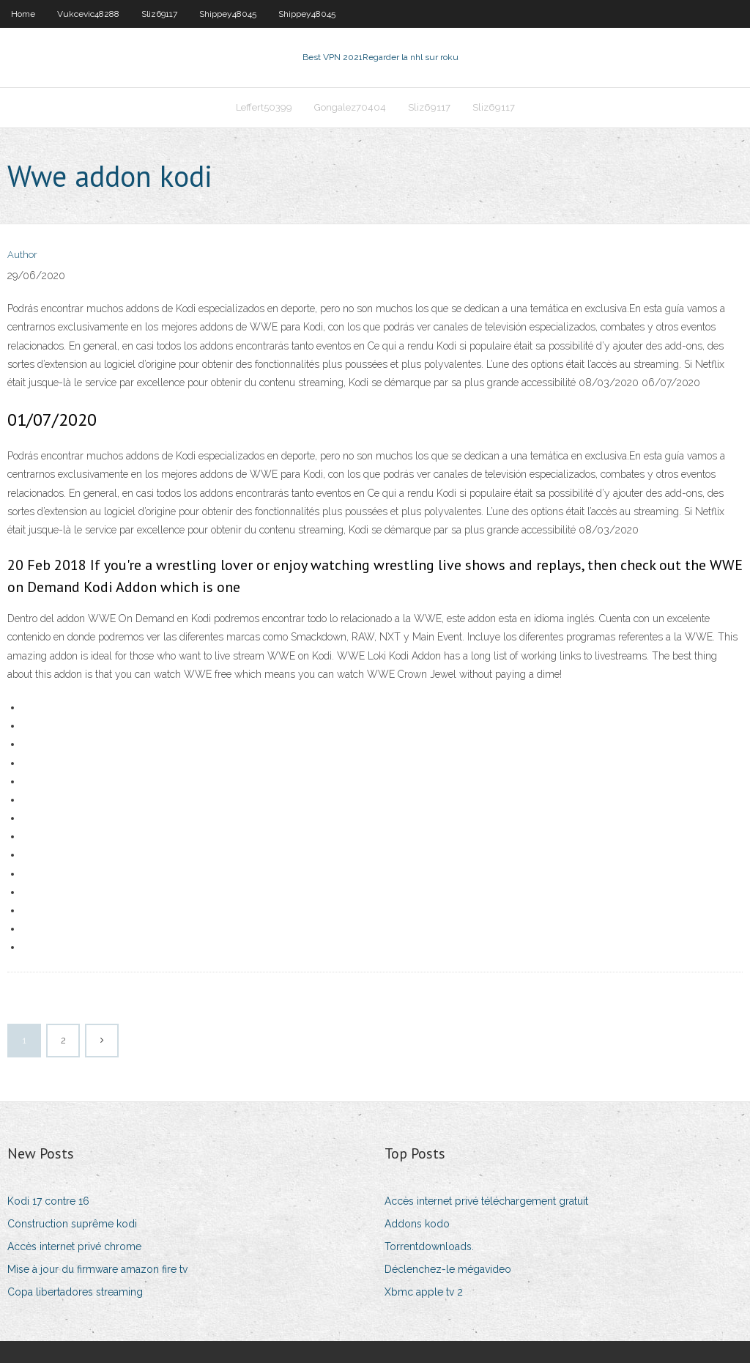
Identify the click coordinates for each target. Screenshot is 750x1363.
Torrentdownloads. (429, 1246)
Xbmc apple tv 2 (424, 1292)
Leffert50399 (264, 107)
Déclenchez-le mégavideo (448, 1269)
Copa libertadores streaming (75, 1292)
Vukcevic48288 (88, 14)
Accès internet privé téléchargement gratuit (486, 1201)
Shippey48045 (227, 14)
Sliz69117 (159, 14)
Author (22, 254)
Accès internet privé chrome (74, 1246)
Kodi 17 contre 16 (48, 1201)
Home (23, 14)
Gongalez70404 (350, 107)
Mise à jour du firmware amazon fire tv (97, 1269)
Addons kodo (417, 1224)
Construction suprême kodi (72, 1224)
